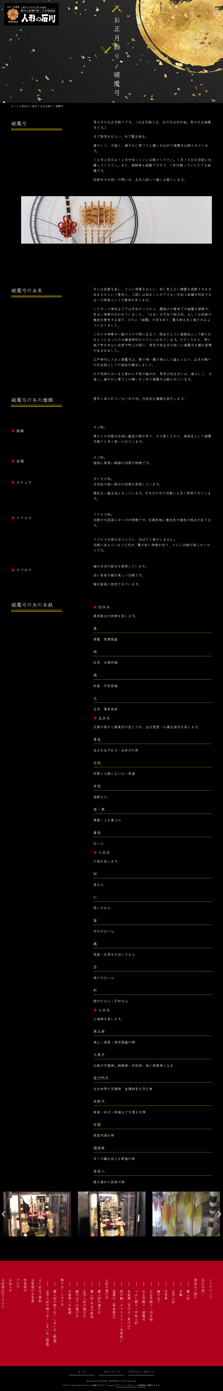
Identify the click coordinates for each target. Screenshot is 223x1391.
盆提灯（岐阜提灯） (114, 1305)
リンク (82, 1371)
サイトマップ (111, 1371)
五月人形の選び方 (84, 1303)
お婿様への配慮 (69, 1302)
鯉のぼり (158, 1296)
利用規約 (142, 1385)
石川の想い (203, 1287)
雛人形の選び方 (99, 1302)
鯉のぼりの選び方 (77, 1303)
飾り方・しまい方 (62, 1292)
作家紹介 (25, 1285)
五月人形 (173, 1296)
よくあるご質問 (40, 1290)
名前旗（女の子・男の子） (129, 1310)
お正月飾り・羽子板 (151, 1305)
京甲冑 (166, 1295)
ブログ (17, 1283)
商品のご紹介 (195, 1288)
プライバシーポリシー (141, 1371)
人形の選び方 (106, 1288)
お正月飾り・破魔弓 (143, 1305)
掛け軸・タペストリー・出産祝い (121, 1316)
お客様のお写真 (32, 1290)
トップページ (210, 1288)
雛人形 (188, 1295)
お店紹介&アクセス (3, 1293)
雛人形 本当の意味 (92, 1304)
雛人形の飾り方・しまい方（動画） (54, 1317)
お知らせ (10, 1285)
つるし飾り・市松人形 (136, 1307)
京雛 (180, 1293)
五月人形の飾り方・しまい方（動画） (47, 1319)
